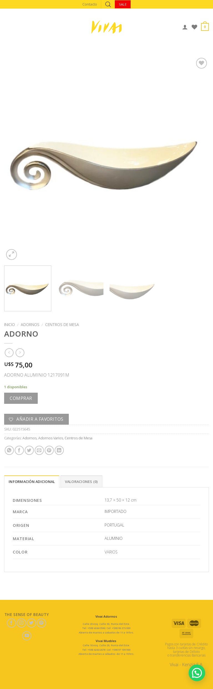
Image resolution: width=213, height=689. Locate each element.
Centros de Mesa (62, 324)
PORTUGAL (114, 525)
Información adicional (32, 481)
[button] (197, 672)
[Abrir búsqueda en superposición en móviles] (108, 4)
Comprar (21, 398)
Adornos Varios (50, 437)
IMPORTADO (115, 511)
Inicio (9, 324)
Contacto (89, 4)
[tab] (31, 481)
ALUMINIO (114, 538)
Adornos (30, 324)
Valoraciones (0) (81, 481)
